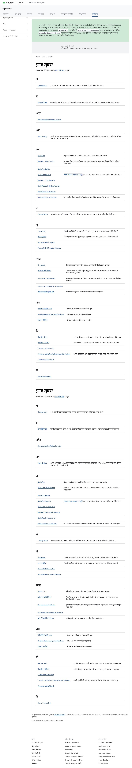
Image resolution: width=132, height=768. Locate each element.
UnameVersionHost (44, 377)
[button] (13, 18)
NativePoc (41, 156)
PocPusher (41, 231)
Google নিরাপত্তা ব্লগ (71, 753)
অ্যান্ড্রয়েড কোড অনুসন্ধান (37, 3)
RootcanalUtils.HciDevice (46, 278)
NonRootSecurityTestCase (47, 197)
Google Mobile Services (107, 757)
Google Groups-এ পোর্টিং (73, 763)
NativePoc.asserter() (73, 175)
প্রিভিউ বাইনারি (36, 753)
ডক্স (44, 57)
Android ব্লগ (69, 750)
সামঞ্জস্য (52, 14)
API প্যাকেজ (59, 70)
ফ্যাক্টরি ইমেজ (36, 757)
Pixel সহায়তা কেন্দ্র (104, 746)
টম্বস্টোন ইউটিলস (43, 343)
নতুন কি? (6, 14)
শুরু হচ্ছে (18, 14)
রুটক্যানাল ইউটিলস (44, 271)
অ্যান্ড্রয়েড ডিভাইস (67, 14)
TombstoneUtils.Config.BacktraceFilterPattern (54, 354)
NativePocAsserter (44, 175)
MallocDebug (42, 137)
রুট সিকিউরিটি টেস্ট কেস (46, 292)
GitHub (34, 763)
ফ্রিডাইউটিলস (42, 103)
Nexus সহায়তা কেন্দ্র (105, 750)
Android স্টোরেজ (37, 743)
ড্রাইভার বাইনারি (36, 760)
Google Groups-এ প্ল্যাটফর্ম (74, 757)
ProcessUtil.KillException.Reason (49, 248)
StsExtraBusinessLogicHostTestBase (51, 314)
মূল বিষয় (41, 14)
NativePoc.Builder (44, 169)
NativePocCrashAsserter (46, 180)
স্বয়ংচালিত (82, 14)
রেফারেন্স (50, 57)
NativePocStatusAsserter (47, 192)
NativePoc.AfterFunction (46, 161)
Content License (59, 715)
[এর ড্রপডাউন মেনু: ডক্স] (24, 2)
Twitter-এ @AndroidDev (73, 746)
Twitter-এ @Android (72, 743)
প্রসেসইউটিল (42, 237)
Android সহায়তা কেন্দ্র (105, 743)
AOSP (38, 57)
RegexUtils (41, 265)
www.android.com (105, 753)
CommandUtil (42, 86)
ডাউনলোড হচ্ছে (36, 750)
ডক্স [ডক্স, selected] (20, 3)
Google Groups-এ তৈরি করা (74, 760)
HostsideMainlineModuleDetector (49, 120)
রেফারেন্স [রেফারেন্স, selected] (95, 14)
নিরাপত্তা (29, 14)
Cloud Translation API (77, 48)
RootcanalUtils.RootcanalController (50, 286)
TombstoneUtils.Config (46, 348)
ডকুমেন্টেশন (7, 9)
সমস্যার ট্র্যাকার (103, 763)
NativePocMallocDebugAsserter (49, 186)
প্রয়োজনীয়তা (35, 746)
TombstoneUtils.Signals (46, 360)
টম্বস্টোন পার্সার (42, 337)
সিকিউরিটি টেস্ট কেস (45, 309)
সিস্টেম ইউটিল (43, 320)
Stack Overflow (104, 760)
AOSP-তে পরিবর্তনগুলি (61, 36)
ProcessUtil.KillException (46, 242)
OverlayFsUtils (43, 214)
